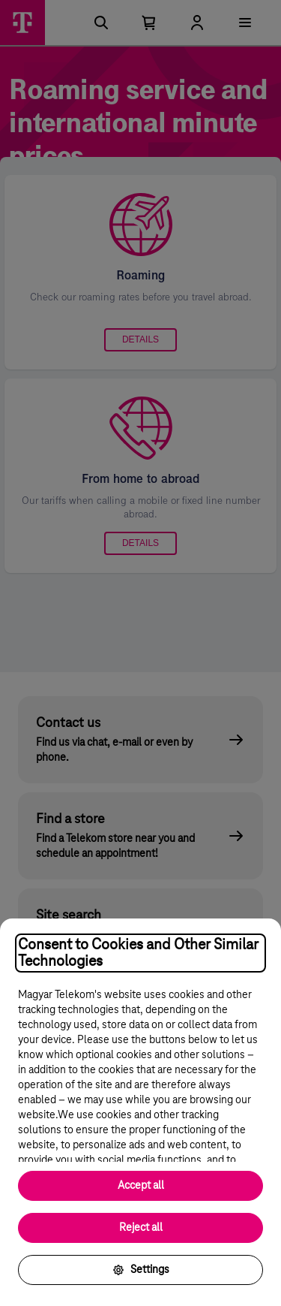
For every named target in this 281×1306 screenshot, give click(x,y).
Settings (140, 1270)
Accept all (141, 1186)
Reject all (141, 1228)
